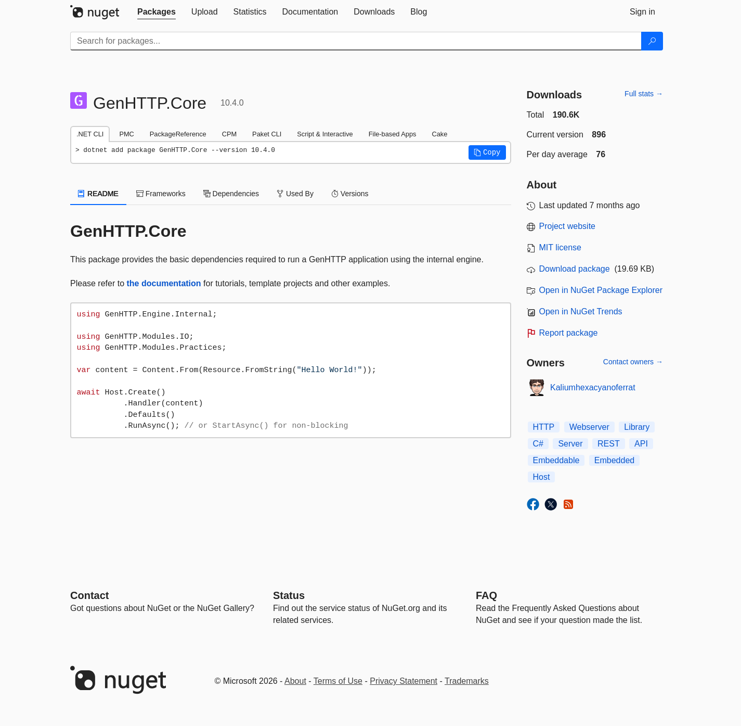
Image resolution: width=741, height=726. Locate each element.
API (641, 443)
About (295, 681)
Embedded (614, 460)
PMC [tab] (126, 134)
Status (289, 595)
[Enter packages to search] (356, 41)
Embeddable (556, 460)
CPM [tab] (229, 134)
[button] (487, 152)
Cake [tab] (439, 134)
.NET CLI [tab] (89, 134)
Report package (568, 332)
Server (570, 443)
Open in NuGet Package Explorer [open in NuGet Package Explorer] (600, 290)
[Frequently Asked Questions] (486, 595)
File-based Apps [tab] (393, 134)
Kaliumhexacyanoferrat (592, 387)
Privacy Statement (403, 681)
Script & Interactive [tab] (325, 134)
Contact (89, 595)
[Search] (652, 41)
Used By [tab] (295, 193)
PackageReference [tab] (178, 134)
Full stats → (644, 94)
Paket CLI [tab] (266, 134)
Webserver (589, 427)
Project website (567, 226)
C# (538, 443)
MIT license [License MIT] (560, 247)
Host (541, 477)
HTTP (544, 427)
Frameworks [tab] (161, 193)
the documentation (164, 283)
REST (608, 443)
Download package (574, 268)
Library (636, 427)
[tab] (156, 12)
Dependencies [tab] (231, 193)
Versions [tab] (350, 193)
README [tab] (98, 193)
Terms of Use (338, 681)
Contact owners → (633, 362)
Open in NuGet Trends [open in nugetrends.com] (580, 311)
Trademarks (467, 681)
